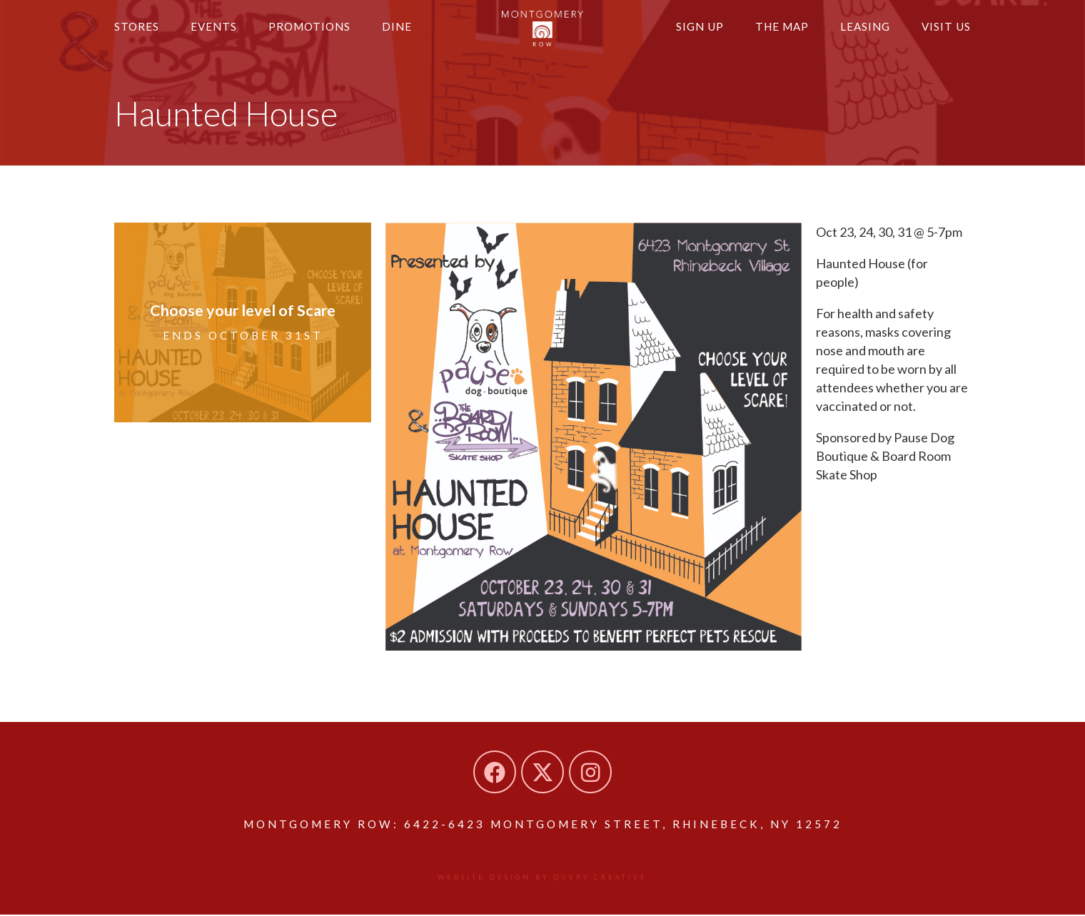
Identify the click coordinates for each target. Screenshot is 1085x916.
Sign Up (687, 34)
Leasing (860, 34)
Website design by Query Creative (542, 878)
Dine (409, 34)
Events (218, 34)
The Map (773, 34)
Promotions (318, 34)
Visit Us (945, 34)
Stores (138, 34)
